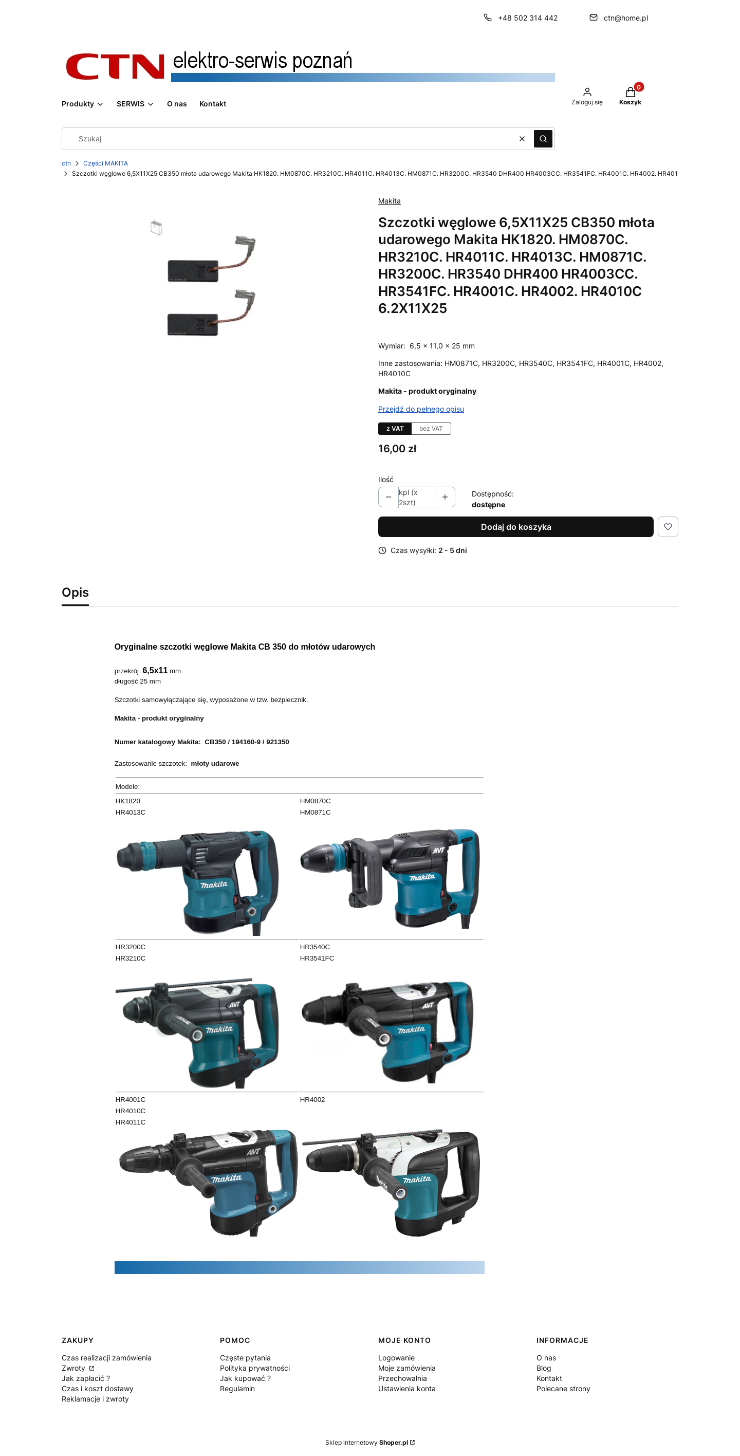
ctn (66, 163)
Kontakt (549, 1378)
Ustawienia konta (407, 1388)
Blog (543, 1367)
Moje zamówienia (407, 1367)
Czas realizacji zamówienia (107, 1357)
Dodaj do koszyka (516, 527)
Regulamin (237, 1388)
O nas (546, 1357)
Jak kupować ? (245, 1378)
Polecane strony (563, 1388)
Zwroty (74, 1367)
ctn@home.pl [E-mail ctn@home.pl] (626, 17)
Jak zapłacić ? (86, 1378)
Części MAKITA (105, 163)
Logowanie (396, 1357)
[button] (543, 139)
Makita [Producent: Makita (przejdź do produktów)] (389, 200)
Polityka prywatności (255, 1367)
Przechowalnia (402, 1378)
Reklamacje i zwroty (95, 1398)
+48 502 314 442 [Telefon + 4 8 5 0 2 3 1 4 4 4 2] (528, 17)
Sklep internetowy (366, 1442)
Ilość (386, 479)
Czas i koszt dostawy (98, 1388)
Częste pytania (245, 1357)
